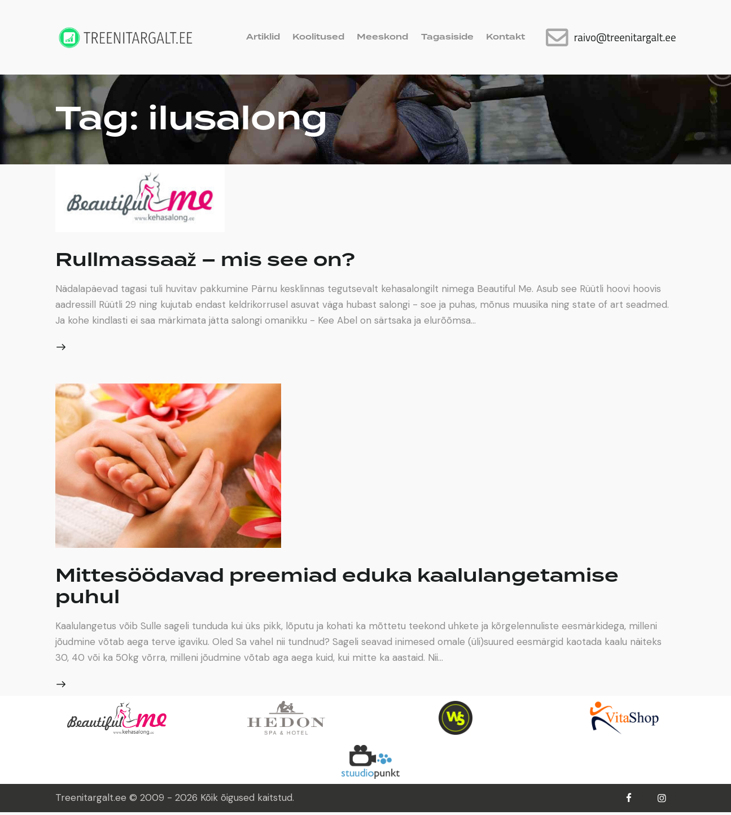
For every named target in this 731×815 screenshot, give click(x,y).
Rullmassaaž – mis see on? (219, 260)
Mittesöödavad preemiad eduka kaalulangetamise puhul (365, 587)
